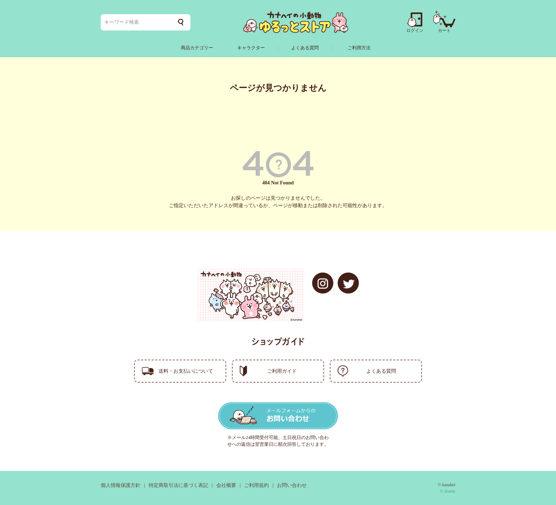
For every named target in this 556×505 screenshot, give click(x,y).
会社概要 (226, 485)
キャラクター (251, 47)
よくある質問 (305, 47)
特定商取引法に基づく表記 (178, 485)
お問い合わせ (292, 485)
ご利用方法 (359, 47)
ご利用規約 (256, 485)
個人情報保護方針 (120, 485)
